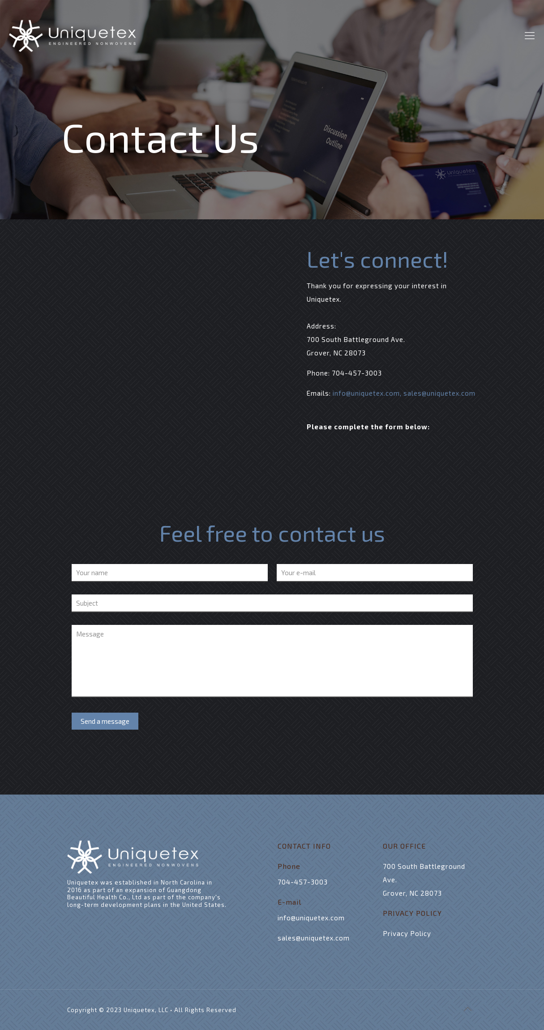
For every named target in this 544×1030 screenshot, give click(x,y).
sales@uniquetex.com (439, 393)
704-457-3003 (357, 373)
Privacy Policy (407, 933)
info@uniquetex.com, (368, 393)
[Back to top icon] (467, 1008)
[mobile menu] (529, 35)
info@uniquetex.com (311, 918)
